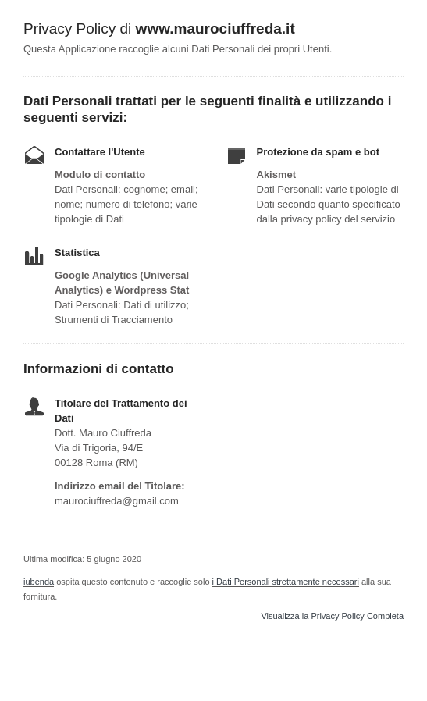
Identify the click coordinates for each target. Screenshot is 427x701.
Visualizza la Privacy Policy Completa (332, 616)
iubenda (38, 581)
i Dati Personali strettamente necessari (285, 581)
